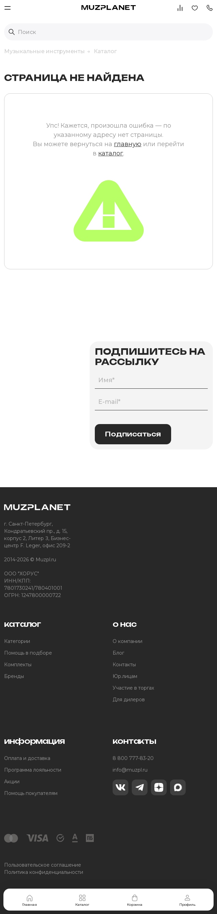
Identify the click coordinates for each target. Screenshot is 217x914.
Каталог (82, 900)
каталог (110, 153)
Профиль (187, 900)
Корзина (134, 900)
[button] (209, 7)
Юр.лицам (125, 676)
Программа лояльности (32, 770)
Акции (12, 781)
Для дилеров (129, 699)
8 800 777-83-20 (133, 758)
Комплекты (17, 664)
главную (127, 144)
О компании (127, 641)
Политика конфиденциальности (43, 872)
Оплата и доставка (27, 758)
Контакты (124, 664)
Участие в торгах (133, 688)
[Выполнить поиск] (12, 32)
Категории (17, 641)
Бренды (14, 676)
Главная (29, 900)
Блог (118, 653)
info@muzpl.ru (130, 770)
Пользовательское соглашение (42, 865)
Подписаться (133, 434)
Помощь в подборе (28, 653)
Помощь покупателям (31, 793)
